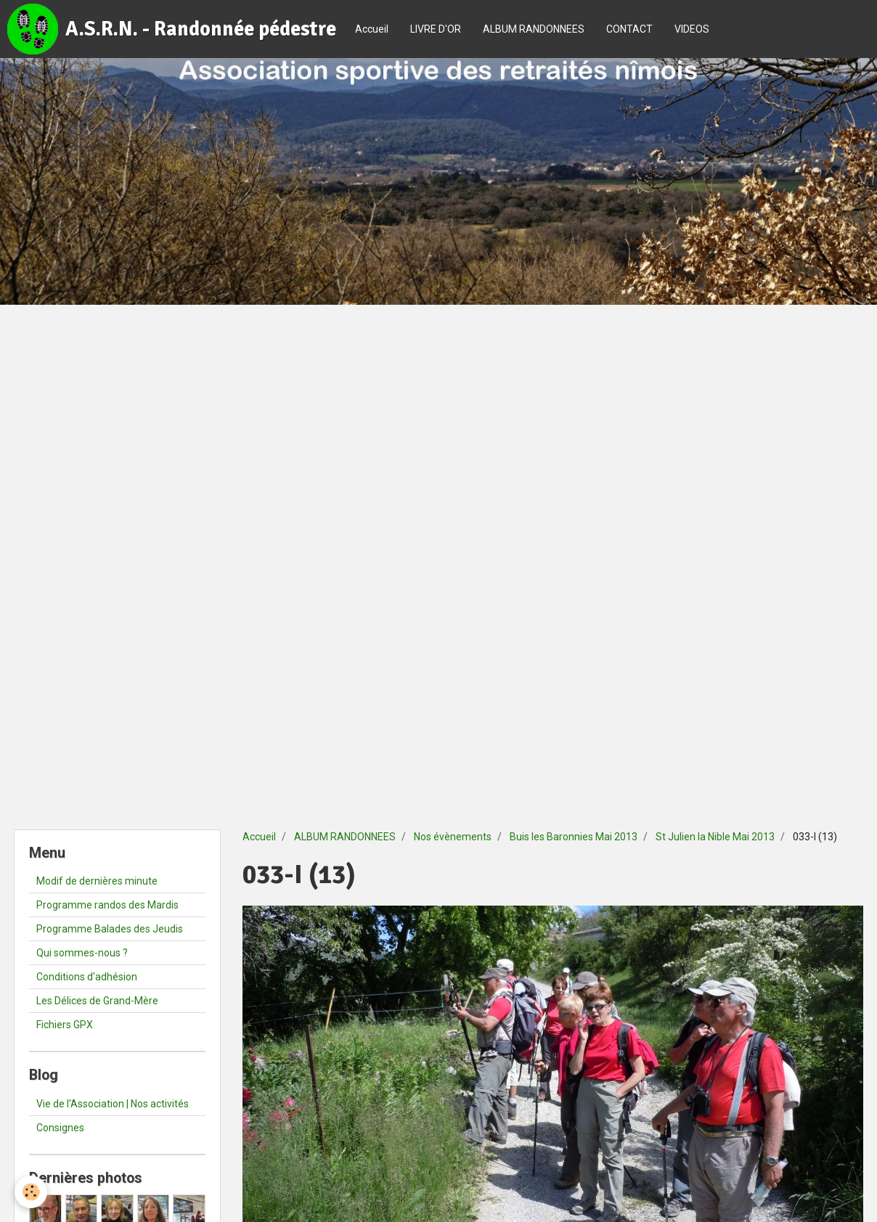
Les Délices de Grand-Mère (97, 1000)
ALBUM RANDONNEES (533, 29)
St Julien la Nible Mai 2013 (715, 836)
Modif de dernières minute (97, 881)
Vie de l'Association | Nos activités (112, 1104)
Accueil (371, 29)
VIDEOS (691, 29)
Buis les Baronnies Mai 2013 (573, 836)
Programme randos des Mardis (107, 905)
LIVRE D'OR (435, 29)
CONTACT (629, 29)
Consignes (60, 1127)
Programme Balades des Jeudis (109, 929)
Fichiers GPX (64, 1024)
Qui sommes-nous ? (82, 953)
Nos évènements (452, 836)
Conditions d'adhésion (86, 977)
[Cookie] (31, 1192)
